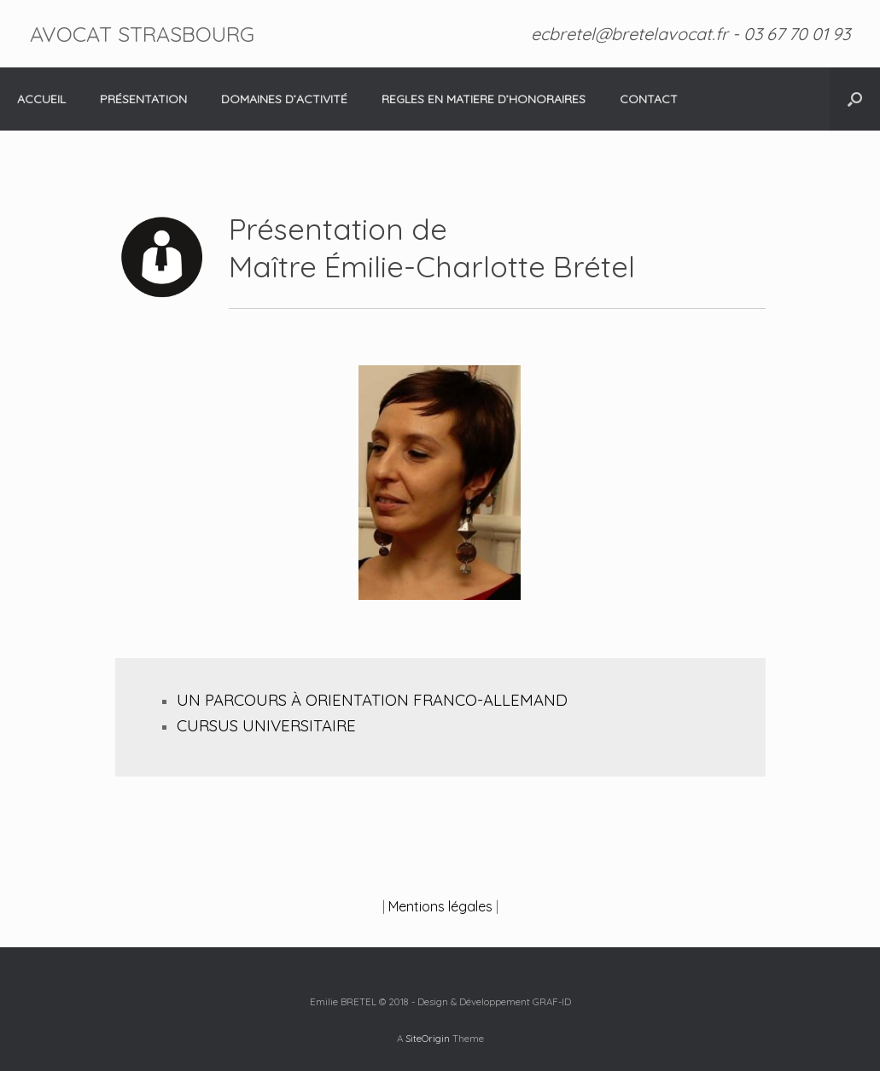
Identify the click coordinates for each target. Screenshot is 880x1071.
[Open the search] (855, 99)
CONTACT (649, 99)
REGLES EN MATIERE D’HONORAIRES (484, 99)
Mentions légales (440, 906)
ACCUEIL (41, 99)
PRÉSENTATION (143, 99)
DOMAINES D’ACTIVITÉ (284, 99)
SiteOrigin (427, 1038)
